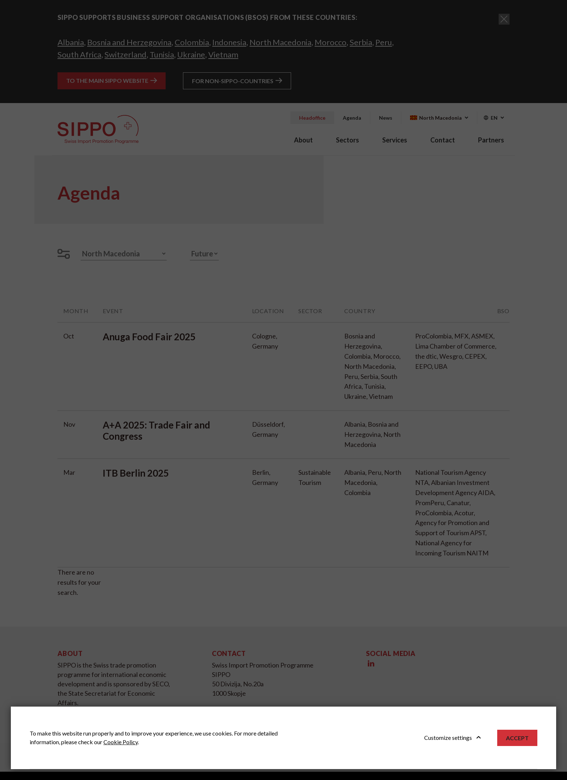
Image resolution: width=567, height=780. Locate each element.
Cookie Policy (120, 741)
